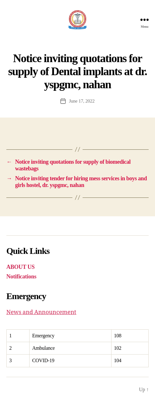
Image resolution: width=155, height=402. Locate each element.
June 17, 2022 (81, 101)
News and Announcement (41, 312)
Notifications (21, 276)
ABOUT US (20, 267)
